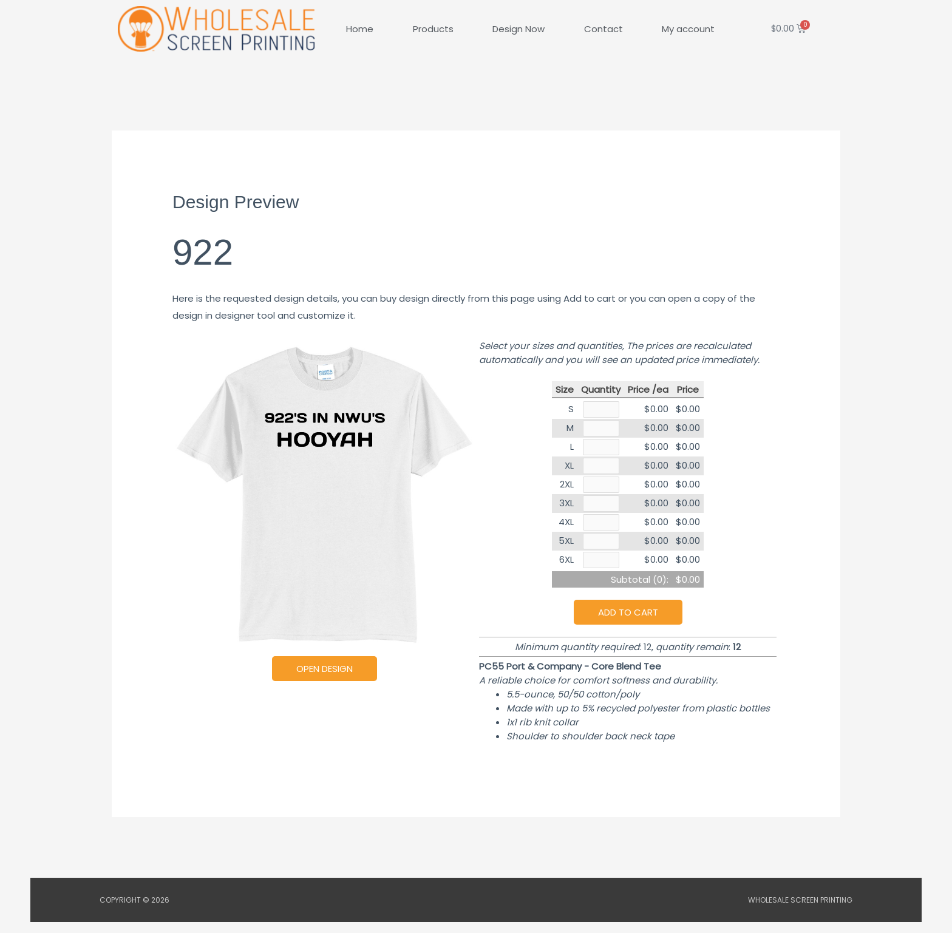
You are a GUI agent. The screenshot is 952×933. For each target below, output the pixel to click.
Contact (603, 28)
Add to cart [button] (628, 623)
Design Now (518, 28)
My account (688, 28)
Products (433, 28)
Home (359, 28)
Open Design (324, 668)
